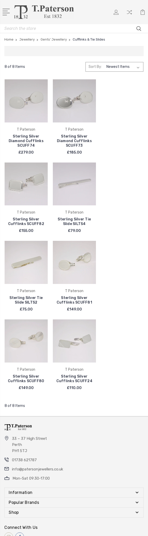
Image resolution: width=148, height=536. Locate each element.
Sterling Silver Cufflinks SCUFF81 (122, 221)
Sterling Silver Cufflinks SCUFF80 (26, 299)
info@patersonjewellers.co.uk (37, 390)
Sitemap (100, 528)
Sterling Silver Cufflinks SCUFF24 (74, 299)
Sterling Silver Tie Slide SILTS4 (26, 221)
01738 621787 (24, 381)
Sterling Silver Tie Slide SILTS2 (74, 221)
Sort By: (95, 67)
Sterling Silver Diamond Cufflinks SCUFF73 (73, 140)
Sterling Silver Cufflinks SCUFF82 (122, 138)
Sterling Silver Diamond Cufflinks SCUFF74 (25, 140)
